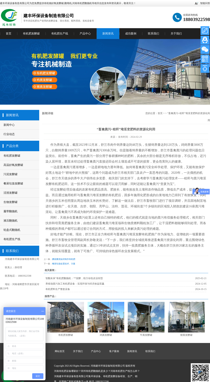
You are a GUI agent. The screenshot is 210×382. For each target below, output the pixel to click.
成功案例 (130, 33)
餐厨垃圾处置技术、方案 (63, 263)
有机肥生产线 (12, 239)
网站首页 (60, 351)
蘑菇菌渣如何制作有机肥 (63, 259)
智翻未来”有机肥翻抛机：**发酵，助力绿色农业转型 (74, 278)
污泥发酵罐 (11, 174)
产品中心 (85, 33)
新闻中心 (9, 124)
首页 (8, 33)
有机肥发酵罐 (12, 155)
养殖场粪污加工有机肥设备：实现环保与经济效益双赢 (75, 283)
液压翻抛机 (11, 220)
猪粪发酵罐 (186, 335)
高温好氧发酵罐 (13, 164)
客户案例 (114, 351)
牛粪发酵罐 (146, 335)
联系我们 (153, 33)
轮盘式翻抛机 (12, 229)
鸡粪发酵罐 (106, 335)
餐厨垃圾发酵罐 (13, 183)
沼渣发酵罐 (11, 192)
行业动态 (9, 134)
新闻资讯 (108, 33)
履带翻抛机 (11, 211)
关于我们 (176, 33)
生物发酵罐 (11, 202)
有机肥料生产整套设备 (58, 289)
